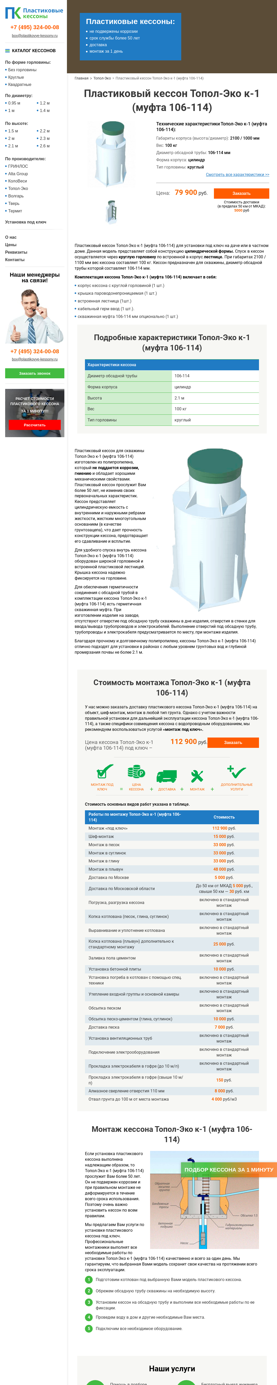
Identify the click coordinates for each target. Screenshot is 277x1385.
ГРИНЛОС (18, 166)
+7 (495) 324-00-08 (35, 27)
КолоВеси (17, 181)
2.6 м (45, 146)
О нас (10, 237)
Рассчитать (35, 425)
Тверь (14, 203)
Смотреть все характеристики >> (237, 174)
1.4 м (45, 110)
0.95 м (14, 103)
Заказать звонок (34, 373)
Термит (15, 211)
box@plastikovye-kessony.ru (34, 36)
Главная (82, 78)
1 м (11, 110)
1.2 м (45, 103)
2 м (11, 138)
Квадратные (19, 84)
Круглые (16, 77)
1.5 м (13, 131)
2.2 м (45, 131)
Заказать (241, 193)
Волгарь (16, 196)
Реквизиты (16, 252)
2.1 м (13, 146)
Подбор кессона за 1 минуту (229, 1170)
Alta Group (18, 174)
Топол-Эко (18, 188)
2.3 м (45, 138)
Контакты (14, 260)
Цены (10, 245)
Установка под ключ (25, 222)
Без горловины (22, 70)
